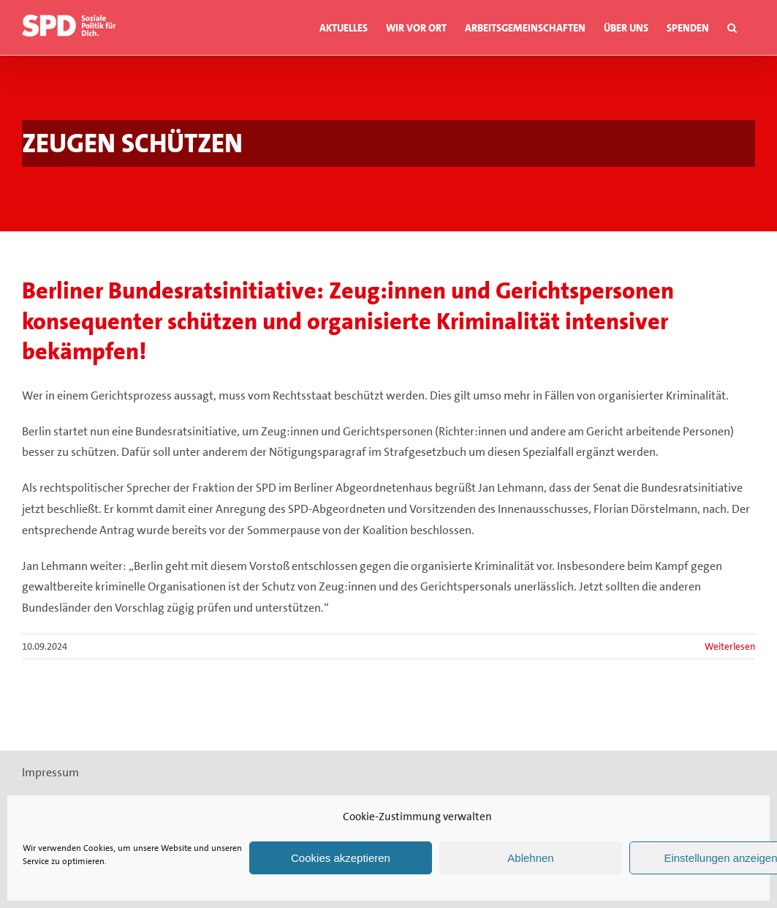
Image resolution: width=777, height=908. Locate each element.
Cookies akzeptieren (340, 858)
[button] (732, 27)
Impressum (50, 772)
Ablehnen (530, 858)
